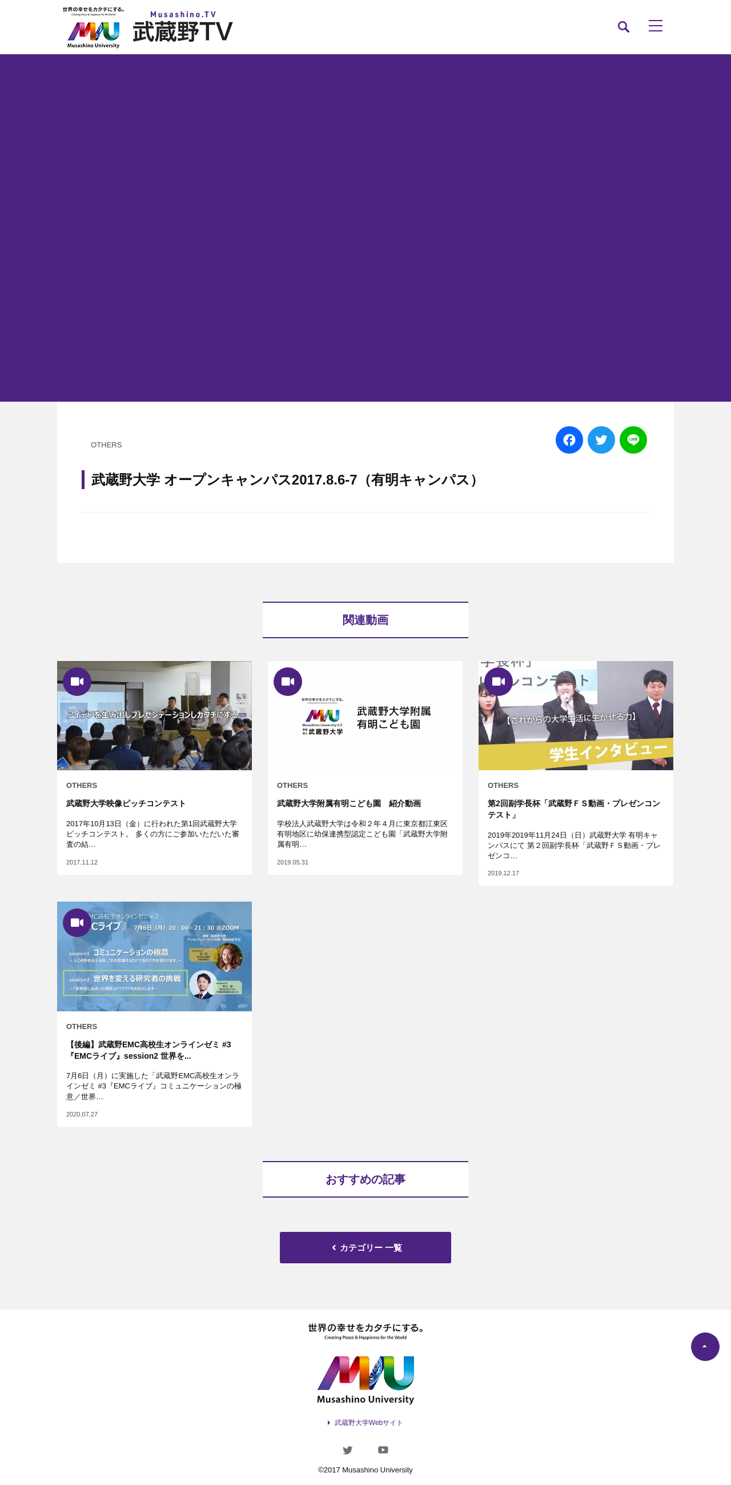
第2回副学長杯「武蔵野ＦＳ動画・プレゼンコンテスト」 (574, 809)
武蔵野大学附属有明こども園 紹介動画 (349, 803)
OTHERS (106, 445)
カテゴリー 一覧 (365, 1247)
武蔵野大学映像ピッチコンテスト (126, 803)
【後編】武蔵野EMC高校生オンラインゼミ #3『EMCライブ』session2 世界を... (148, 1050)
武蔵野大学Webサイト (369, 1422)
